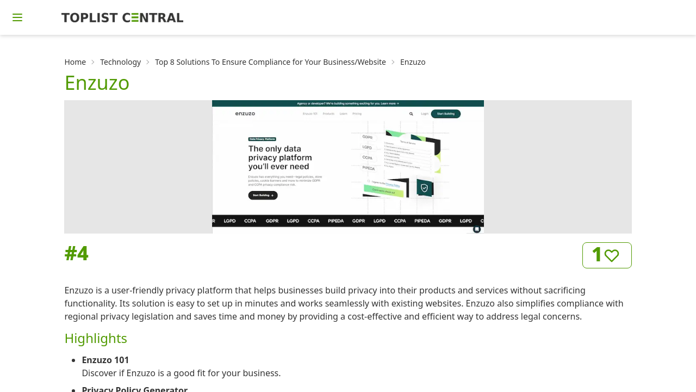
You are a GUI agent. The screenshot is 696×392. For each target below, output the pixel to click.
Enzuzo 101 (105, 360)
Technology (120, 62)
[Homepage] (122, 17)
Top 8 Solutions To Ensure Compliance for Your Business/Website (270, 62)
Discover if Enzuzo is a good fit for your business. (181, 373)
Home (75, 62)
